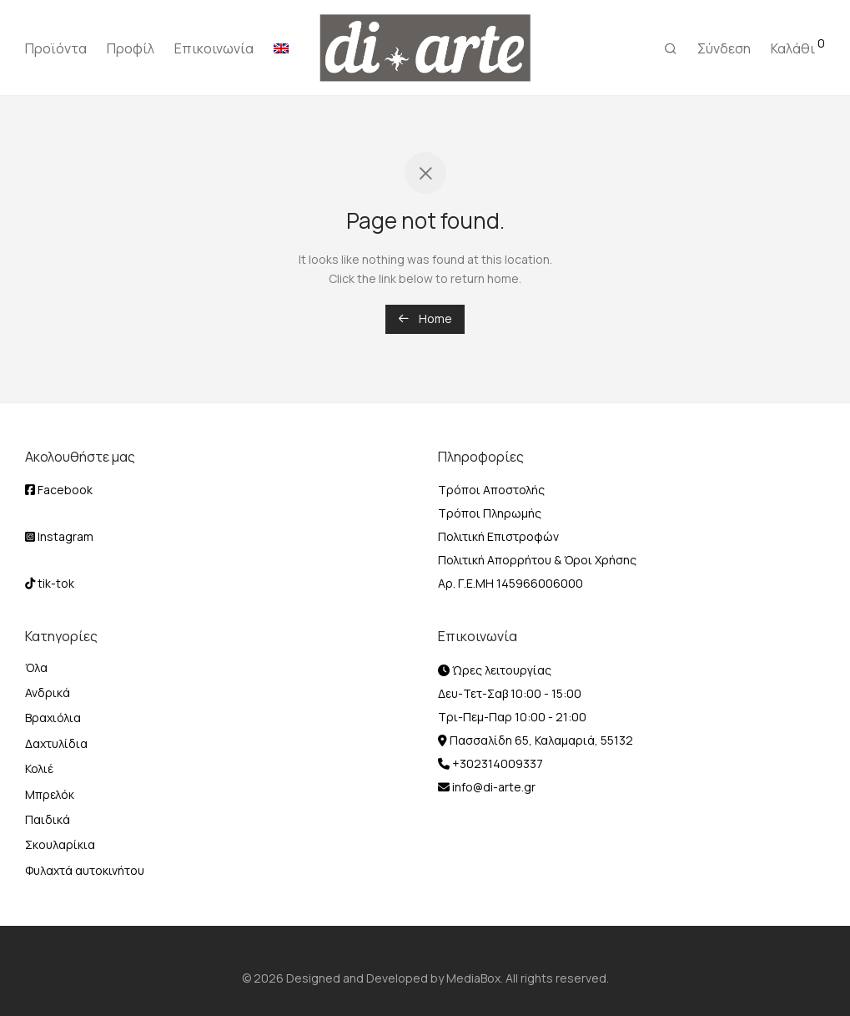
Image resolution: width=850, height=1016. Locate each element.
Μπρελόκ (49, 794)
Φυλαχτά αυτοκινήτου (84, 870)
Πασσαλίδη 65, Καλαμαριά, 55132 (540, 740)
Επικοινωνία (214, 48)
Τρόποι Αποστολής (491, 490)
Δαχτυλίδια (56, 743)
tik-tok (49, 583)
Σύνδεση (724, 48)
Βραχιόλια (53, 717)
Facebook (59, 490)
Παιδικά (47, 819)
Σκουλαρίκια (60, 844)
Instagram (59, 536)
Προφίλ (130, 48)
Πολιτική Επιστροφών (498, 536)
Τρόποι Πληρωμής (489, 513)
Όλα (36, 667)
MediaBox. (474, 978)
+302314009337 (496, 763)
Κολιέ (39, 768)
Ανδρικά (47, 692)
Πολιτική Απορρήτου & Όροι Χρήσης (537, 560)
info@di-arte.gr (493, 787)
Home (425, 318)
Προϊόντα (56, 48)
